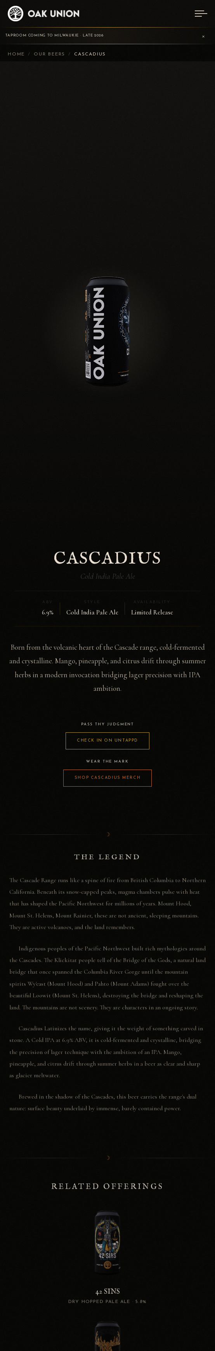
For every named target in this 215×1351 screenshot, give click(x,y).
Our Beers (49, 54)
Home (16, 54)
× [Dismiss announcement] (203, 35)
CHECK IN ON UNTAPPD (107, 741)
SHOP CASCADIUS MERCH (107, 778)
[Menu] (201, 13)
